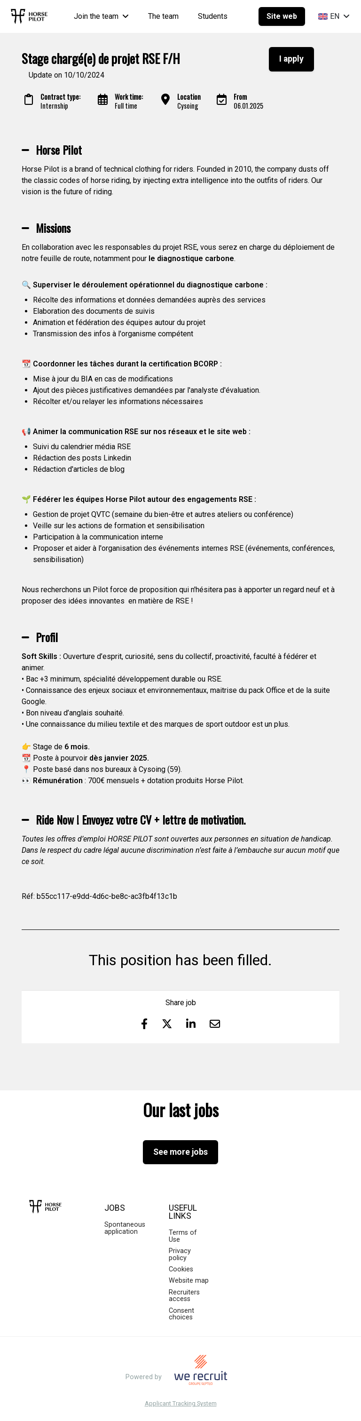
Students (213, 16)
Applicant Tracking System (181, 1404)
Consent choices (181, 1314)
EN (334, 16)
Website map (189, 1281)
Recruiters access (184, 1295)
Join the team (101, 16)
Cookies (181, 1269)
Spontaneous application (124, 1228)
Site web (282, 16)
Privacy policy (180, 1254)
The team (163, 16)
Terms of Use (183, 1236)
